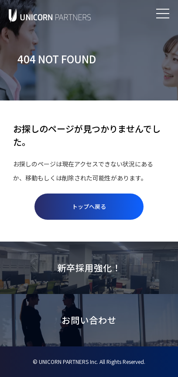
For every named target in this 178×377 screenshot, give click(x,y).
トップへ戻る (89, 206)
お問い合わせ (89, 320)
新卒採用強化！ (89, 267)
